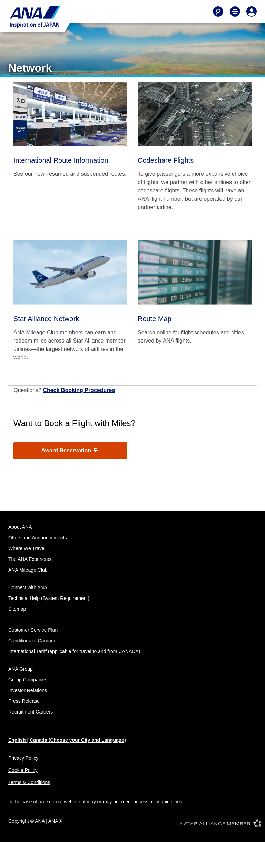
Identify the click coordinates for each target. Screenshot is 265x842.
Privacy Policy (23, 758)
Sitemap (17, 609)
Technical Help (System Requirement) (48, 598)
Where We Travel (27, 548)
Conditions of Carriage (32, 640)
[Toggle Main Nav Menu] (235, 11)
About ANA (20, 527)
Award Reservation (69, 450)
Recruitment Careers (30, 712)
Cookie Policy (23, 770)
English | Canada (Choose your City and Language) (67, 740)
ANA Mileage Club (28, 570)
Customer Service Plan (33, 630)
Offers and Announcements (37, 537)
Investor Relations (27, 690)
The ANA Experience (30, 559)
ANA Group (20, 669)
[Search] (218, 11)
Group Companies (28, 679)
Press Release (24, 701)
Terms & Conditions (29, 782)
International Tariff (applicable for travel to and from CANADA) (74, 651)
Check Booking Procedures (79, 390)
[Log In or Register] (251, 11)
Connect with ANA (27, 587)
